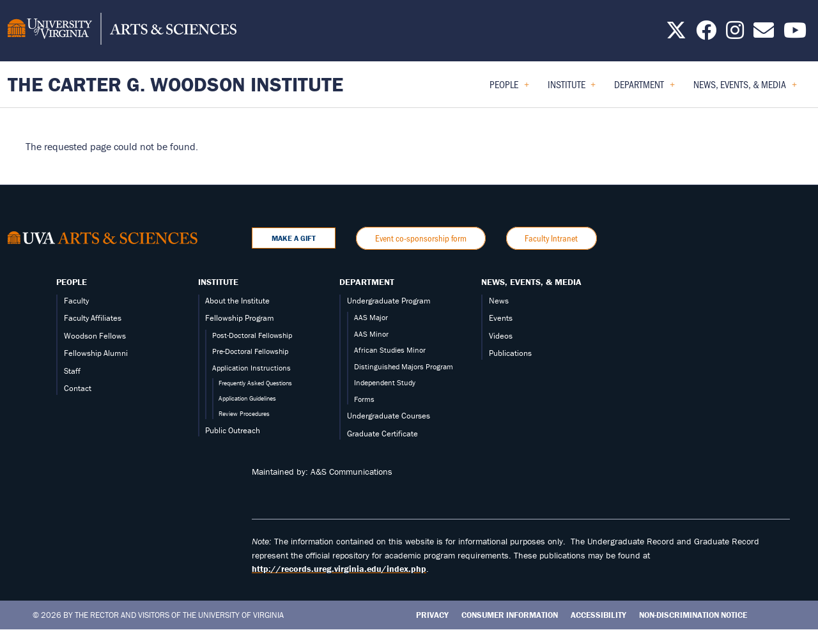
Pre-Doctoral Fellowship (250, 351)
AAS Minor (371, 334)
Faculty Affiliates (92, 317)
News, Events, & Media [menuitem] (745, 88)
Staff (72, 370)
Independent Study (384, 382)
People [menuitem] (509, 88)
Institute (218, 282)
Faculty (76, 300)
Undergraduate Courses (388, 415)
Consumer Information (509, 615)
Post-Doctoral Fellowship (252, 335)
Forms (364, 399)
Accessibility (598, 615)
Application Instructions (251, 368)
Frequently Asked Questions (255, 383)
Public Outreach (232, 430)
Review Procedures (244, 414)
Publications (510, 353)
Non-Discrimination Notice (693, 615)
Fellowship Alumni (96, 353)
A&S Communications (351, 471)
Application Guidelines (247, 398)
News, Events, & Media (531, 282)
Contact (77, 388)
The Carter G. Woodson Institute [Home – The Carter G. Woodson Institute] (175, 84)
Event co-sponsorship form (421, 238)
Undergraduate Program (389, 300)
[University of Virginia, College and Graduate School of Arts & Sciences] (122, 31)
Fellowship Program (239, 317)
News (499, 300)
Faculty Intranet (551, 238)
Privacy (432, 615)
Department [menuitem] (644, 88)
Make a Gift (294, 238)
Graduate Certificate (382, 433)
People (71, 282)
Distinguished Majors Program (403, 366)
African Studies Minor (390, 350)
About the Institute (237, 300)
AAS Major (371, 317)
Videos (501, 335)
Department (366, 282)
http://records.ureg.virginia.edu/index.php (339, 568)
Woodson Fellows (95, 335)
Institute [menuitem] (572, 88)
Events (501, 317)
